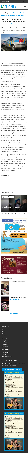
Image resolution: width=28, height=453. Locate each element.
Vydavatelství (5, 352)
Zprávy (8, 13)
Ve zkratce (10, 197)
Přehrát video (14, 284)
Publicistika (5, 339)
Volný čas (4, 341)
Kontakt (4, 354)
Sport (3, 333)
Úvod (2, 13)
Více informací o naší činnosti (12, 369)
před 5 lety (8, 24)
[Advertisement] (14, 56)
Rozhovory (4, 337)
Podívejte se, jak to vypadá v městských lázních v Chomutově (11, 206)
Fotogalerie (5, 346)
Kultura (4, 335)
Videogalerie (5, 344)
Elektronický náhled (6, 356)
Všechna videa (14, 313)
